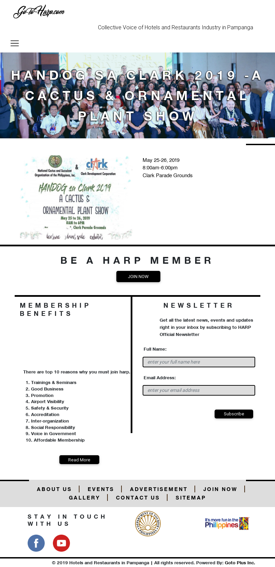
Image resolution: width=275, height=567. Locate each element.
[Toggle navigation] (14, 43)
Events (101, 489)
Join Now (138, 276)
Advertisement (159, 489)
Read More (79, 460)
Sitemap (191, 497)
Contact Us (138, 497)
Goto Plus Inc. (240, 562)
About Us (54, 489)
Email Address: (160, 377)
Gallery (84, 497)
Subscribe (234, 414)
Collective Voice (117, 27)
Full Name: (155, 349)
